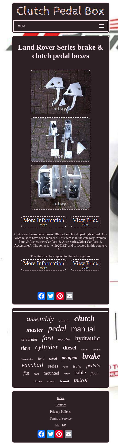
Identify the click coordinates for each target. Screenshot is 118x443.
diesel (69, 348)
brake (91, 356)
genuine (64, 340)
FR (64, 425)
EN (57, 425)
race (65, 366)
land (41, 358)
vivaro (51, 381)
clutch (84, 318)
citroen (38, 381)
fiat (26, 373)
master (35, 329)
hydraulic (87, 338)
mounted (51, 373)
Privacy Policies (60, 411)
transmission (27, 359)
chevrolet (29, 339)
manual (83, 329)
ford (47, 338)
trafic (77, 366)
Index (61, 398)
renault (84, 349)
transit (64, 381)
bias (36, 373)
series (53, 366)
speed (53, 358)
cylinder (46, 347)
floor (94, 373)
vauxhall (32, 364)
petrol (81, 380)
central (64, 320)
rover (67, 373)
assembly (40, 318)
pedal (57, 328)
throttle (96, 349)
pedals (93, 365)
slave (25, 348)
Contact (61, 405)
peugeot (70, 357)
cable (80, 372)
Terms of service (61, 418)
